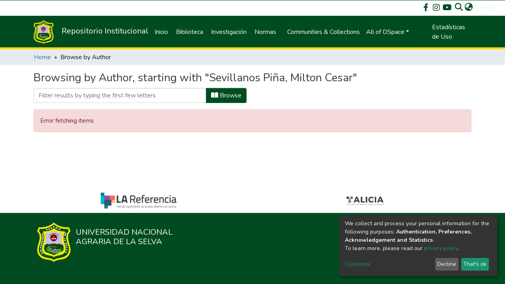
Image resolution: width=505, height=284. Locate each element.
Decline (446, 264)
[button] (469, 7)
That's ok (474, 264)
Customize (357, 264)
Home (42, 57)
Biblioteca (189, 32)
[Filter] (120, 95)
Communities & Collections (323, 32)
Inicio (161, 32)
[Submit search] (459, 7)
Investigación (229, 32)
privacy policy (441, 248)
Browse (226, 95)
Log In (483, 7)
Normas (265, 32)
